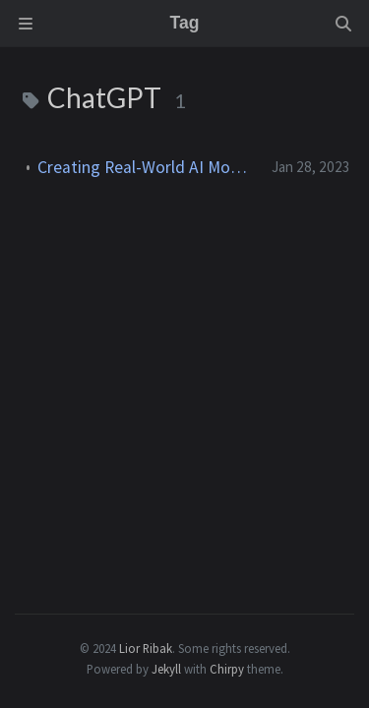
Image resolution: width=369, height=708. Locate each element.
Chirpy (227, 669)
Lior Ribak (145, 648)
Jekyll (166, 669)
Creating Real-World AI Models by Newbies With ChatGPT (146, 167)
